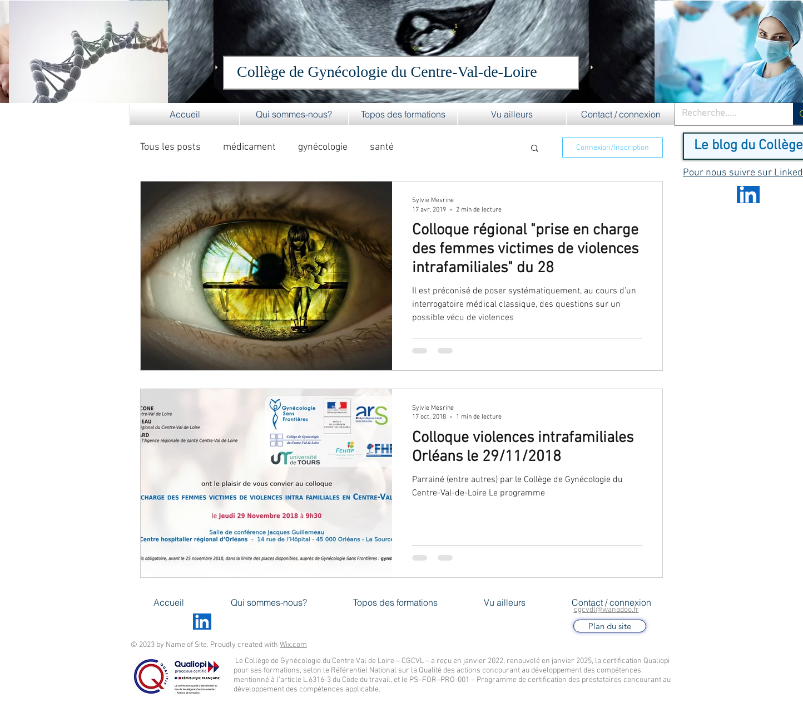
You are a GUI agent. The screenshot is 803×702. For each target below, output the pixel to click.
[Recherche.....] (726, 114)
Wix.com (293, 645)
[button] (294, 114)
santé (382, 147)
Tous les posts (170, 147)
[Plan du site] (609, 626)
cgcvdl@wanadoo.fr (606, 610)
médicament (249, 147)
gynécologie (323, 147)
